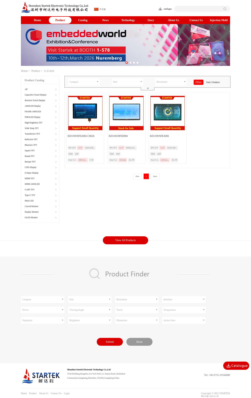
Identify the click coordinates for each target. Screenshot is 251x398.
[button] (127, 63)
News (105, 20)
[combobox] (84, 81)
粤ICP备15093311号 (210, 396)
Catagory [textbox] (74, 82)
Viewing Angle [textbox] (76, 310)
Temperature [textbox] (169, 310)
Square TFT (30, 150)
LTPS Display (30, 167)
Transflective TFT (32, 134)
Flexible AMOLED (33, 111)
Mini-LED (29, 201)
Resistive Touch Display (35, 100)
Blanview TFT (31, 145)
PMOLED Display (32, 117)
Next (155, 176)
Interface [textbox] (167, 299)
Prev (137, 176)
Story (150, 20)
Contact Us (196, 20)
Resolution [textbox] (162, 82)
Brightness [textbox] (74, 320)
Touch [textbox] (119, 310)
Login (67, 393)
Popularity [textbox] (27, 320)
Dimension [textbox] (121, 320)
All (26, 89)
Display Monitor (32, 212)
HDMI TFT (30, 178)
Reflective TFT (31, 139)
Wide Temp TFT (32, 128)
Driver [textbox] (25, 310)
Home (37, 20)
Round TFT (30, 156)
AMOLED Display (33, 106)
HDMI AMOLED (32, 184)
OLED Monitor (31, 217)
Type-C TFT (30, 195)
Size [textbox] (115, 82)
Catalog (82, 20)
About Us (173, 20)
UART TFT (30, 189)
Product (60, 20)
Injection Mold (219, 20)
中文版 (100, 9)
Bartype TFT (30, 161)
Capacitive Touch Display (35, 95)
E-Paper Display (32, 173)
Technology (128, 20)
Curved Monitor (31, 206)
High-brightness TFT (33, 122)
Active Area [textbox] (169, 320)
